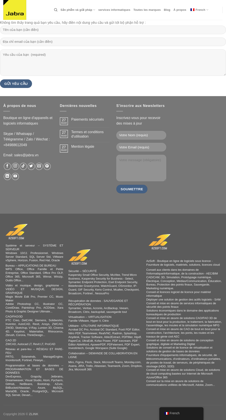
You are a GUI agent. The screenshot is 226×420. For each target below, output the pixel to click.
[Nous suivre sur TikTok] (23, 166)
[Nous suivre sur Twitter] (31, 166)
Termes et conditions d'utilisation (87, 134)
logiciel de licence (182, 292)
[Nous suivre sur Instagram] (15, 166)
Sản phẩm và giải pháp (77, 10)
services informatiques (114, 9)
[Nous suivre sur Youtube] (15, 176)
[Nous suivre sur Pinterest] (47, 166)
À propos (179, 9)
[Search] (55, 10)
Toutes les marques (147, 9)
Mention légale (82, 146)
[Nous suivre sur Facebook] (7, 166)
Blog (167, 9)
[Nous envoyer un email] (39, 166)
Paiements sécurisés (87, 119)
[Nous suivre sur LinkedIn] (7, 176)
